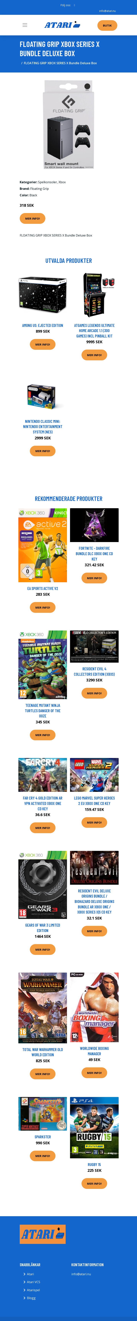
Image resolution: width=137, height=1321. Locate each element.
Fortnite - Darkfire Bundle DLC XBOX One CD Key (94, 553)
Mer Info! (32, 218)
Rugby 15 (94, 1164)
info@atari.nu (107, 11)
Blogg (31, 1298)
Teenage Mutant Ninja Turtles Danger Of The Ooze (42, 710)
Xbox (62, 182)
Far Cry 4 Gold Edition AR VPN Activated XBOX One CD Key (42, 803)
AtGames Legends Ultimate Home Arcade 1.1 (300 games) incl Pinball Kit (94, 330)
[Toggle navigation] (25, 25)
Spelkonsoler (47, 182)
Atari (30, 1274)
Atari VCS (33, 1282)
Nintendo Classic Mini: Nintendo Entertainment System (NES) (42, 426)
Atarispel (33, 1290)
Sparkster (43, 1136)
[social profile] (74, 5)
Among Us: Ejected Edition (42, 325)
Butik (107, 25)
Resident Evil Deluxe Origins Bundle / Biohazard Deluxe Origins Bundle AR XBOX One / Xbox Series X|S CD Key (94, 901)
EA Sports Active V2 (42, 588)
